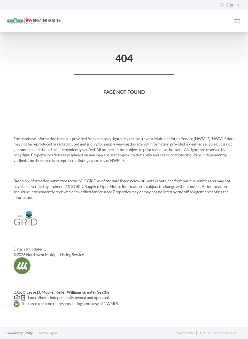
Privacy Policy (184, 333)
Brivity (28, 333)
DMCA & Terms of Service (218, 333)
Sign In (229, 5)
